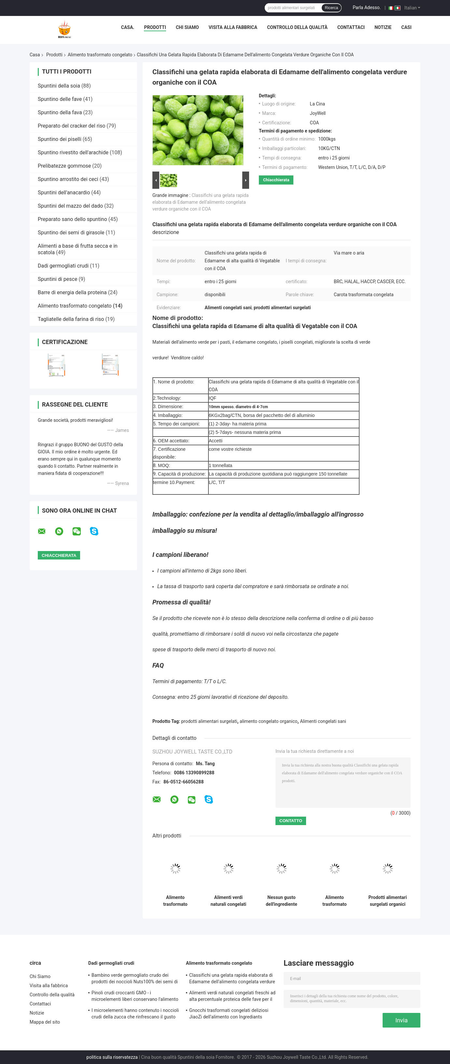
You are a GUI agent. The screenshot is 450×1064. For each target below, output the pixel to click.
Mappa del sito (45, 1022)
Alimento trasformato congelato (100, 54)
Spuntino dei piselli (59, 139)
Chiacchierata (276, 179)
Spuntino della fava (60, 112)
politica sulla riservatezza (112, 1057)
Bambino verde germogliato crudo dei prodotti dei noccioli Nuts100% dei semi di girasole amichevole (134, 979)
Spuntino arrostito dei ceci (68, 179)
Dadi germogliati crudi (63, 266)
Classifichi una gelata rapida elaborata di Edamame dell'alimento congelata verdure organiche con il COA (200, 202)
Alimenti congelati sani (323, 721)
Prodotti (155, 27)
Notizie (382, 27)
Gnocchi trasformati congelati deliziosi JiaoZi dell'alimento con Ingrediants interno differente (228, 1014)
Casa (35, 54)
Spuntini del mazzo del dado (70, 206)
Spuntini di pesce (57, 279)
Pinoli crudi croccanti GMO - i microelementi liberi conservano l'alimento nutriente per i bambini (134, 997)
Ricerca (331, 8)
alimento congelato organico (269, 721)
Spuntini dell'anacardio (64, 192)
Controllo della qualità (297, 27)
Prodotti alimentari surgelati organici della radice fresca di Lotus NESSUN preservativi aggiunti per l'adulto (388, 901)
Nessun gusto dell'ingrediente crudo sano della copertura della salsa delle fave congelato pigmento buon (282, 901)
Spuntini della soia (59, 86)
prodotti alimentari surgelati (209, 721)
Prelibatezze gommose (64, 166)
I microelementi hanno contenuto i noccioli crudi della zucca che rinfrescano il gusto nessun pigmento (135, 1014)
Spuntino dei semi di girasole (71, 232)
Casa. (127, 27)
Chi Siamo (187, 27)
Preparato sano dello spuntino (72, 219)
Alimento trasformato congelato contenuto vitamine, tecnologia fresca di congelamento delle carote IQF (175, 901)
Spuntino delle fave (60, 99)
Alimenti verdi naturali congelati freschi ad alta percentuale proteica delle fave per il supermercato (228, 901)
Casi (406, 27)
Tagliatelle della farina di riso (71, 319)
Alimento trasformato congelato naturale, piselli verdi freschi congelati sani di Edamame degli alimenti (334, 901)
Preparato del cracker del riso (71, 126)
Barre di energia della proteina (72, 292)
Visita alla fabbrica (233, 27)
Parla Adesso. (367, 7)
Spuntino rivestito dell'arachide (73, 152)
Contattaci (351, 27)
